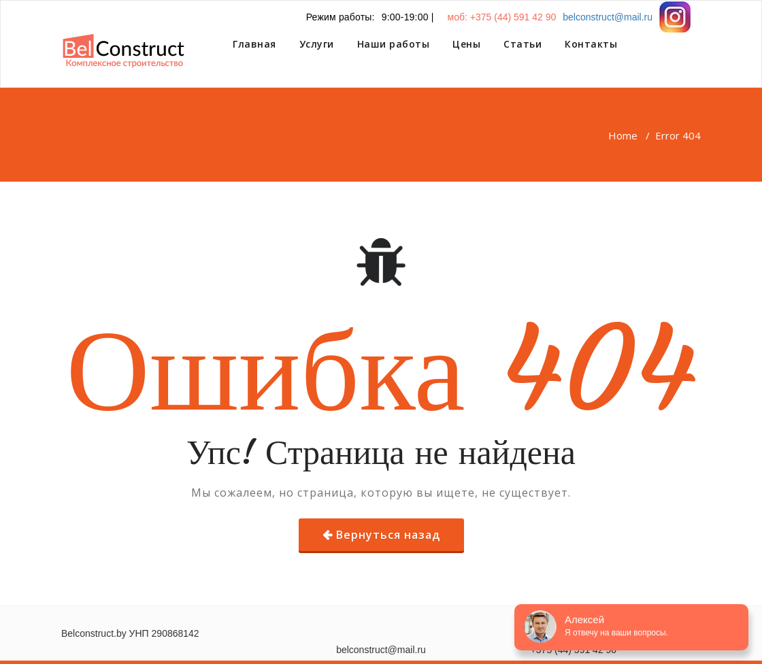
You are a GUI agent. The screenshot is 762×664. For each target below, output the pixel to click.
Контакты (591, 43)
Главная (254, 43)
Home (622, 135)
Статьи (522, 43)
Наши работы (393, 43)
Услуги (316, 43)
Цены (466, 43)
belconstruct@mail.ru (607, 17)
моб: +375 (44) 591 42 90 (502, 17)
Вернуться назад (388, 534)
